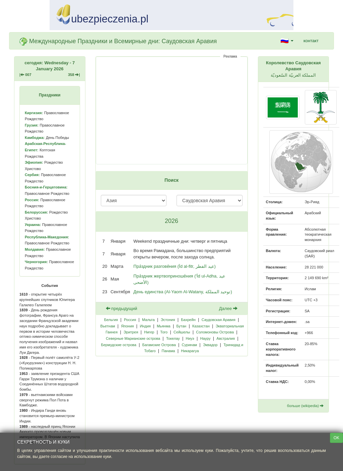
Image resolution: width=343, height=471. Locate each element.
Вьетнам (107, 326)
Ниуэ (190, 338)
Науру (205, 338)
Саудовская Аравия (218, 320)
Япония (127, 326)
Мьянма (163, 326)
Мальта (148, 320)
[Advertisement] (172, 110)
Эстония (168, 320)
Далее (228, 308)
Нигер (149, 332)
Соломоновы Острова (215, 332)
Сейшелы (182, 332)
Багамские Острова (159, 345)
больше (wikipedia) (305, 406)
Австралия (225, 338)
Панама (168, 351)
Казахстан (201, 326)
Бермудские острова (118, 345)
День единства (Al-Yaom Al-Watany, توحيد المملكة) (182, 291)
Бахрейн (188, 320)
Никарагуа (190, 351)
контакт (311, 40)
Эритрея (131, 332)
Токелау (173, 338)
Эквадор (210, 345)
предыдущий (121, 308)
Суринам (189, 345)
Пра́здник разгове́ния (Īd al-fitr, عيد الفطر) (174, 266)
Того (163, 332)
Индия (145, 326)
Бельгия (111, 320)
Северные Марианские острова (133, 338)
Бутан (181, 326)
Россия (130, 320)
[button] (287, 40)
